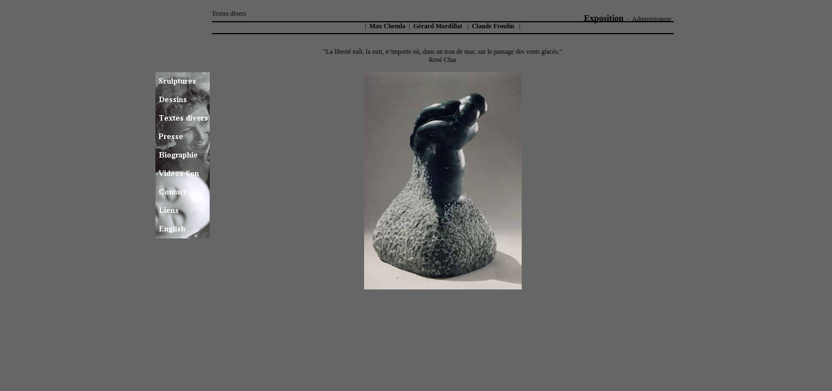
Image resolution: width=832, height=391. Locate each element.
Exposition (604, 18)
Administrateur (652, 19)
